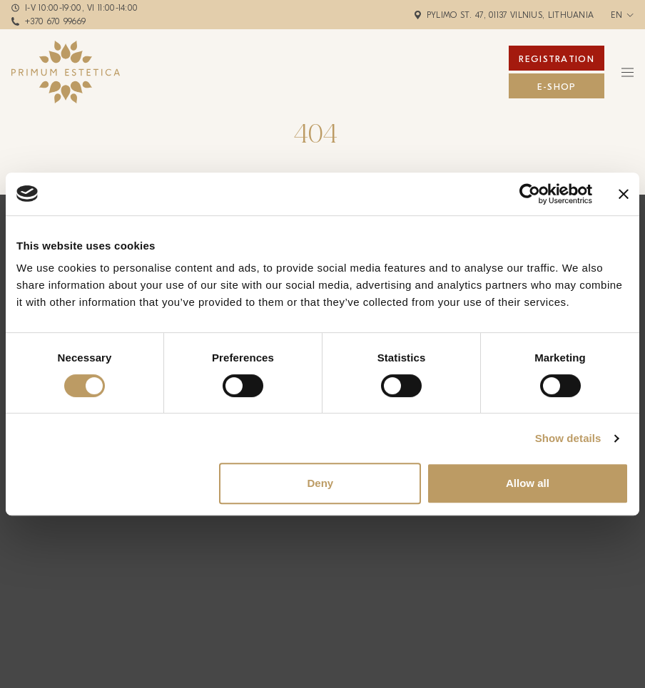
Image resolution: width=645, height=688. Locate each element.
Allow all (527, 483)
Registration (556, 58)
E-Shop (557, 86)
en (616, 15)
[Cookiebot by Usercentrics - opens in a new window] (529, 194)
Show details (568, 438)
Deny (320, 483)
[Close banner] (624, 194)
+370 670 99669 (55, 21)
